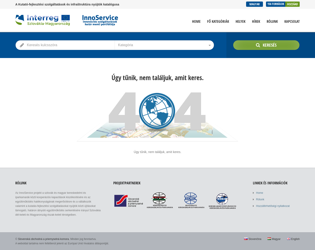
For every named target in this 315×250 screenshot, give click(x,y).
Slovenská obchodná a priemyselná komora (43, 239)
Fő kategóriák (218, 21)
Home (196, 21)
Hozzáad (292, 4)
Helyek (240, 21)
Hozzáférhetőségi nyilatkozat (273, 206)
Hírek (256, 21)
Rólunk (272, 21)
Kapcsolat (292, 21)
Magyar (254, 4)
